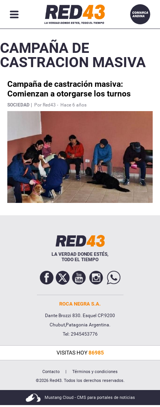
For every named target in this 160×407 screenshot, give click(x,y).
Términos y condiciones (95, 371)
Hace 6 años (73, 105)
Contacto (51, 371)
